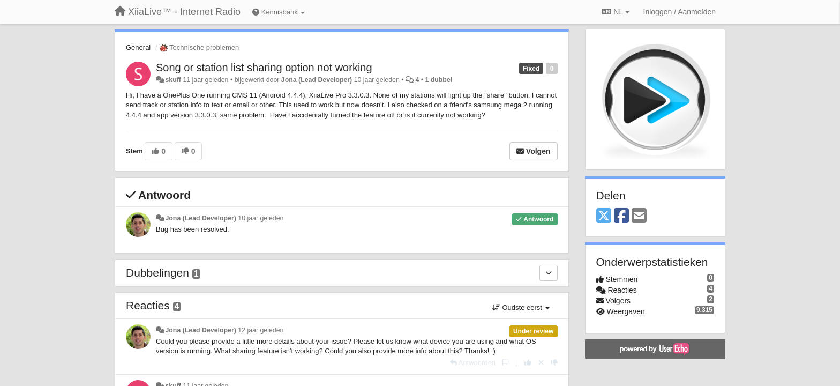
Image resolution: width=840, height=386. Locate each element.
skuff (173, 80)
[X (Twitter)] (603, 216)
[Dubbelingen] (548, 273)
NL (615, 12)
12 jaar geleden (260, 330)
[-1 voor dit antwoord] (554, 363)
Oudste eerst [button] (521, 307)
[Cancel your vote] (541, 363)
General (138, 47)
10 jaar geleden (260, 218)
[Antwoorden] (473, 363)
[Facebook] (621, 216)
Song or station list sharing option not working (264, 67)
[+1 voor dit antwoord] (527, 363)
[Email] (639, 216)
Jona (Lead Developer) (316, 80)
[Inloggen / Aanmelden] (679, 12)
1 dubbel (438, 80)
